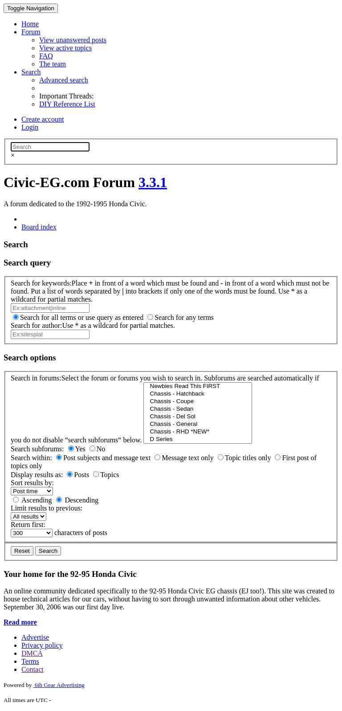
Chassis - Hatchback (197, 394)
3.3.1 (152, 182)
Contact (32, 669)
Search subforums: (37, 449)
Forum (31, 32)
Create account (42, 119)
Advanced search (63, 80)
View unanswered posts (72, 40)
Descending (82, 500)
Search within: (31, 458)
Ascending (36, 500)
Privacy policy (42, 645)
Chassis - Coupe (197, 401)
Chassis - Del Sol (197, 417)
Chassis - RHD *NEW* (197, 432)
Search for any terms (184, 317)
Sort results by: (32, 482)
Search (31, 72)
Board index (39, 227)
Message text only (187, 458)
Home (30, 24)
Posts (81, 474)
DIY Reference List (67, 104)
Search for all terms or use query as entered (81, 317)
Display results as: (37, 474)
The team (52, 64)
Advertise (35, 637)
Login (29, 127)
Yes (80, 449)
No (101, 449)
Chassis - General (197, 424)
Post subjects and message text (107, 458)
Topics (109, 474)
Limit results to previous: (46, 508)
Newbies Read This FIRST (197, 386)
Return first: (28, 524)
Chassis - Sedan (197, 409)
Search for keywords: (41, 283)
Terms (30, 661)
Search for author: (36, 325)
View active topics (65, 48)
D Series (197, 439)
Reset (22, 551)
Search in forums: (36, 378)
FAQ (46, 56)
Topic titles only (248, 458)
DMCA (32, 653)
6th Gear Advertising (59, 685)
